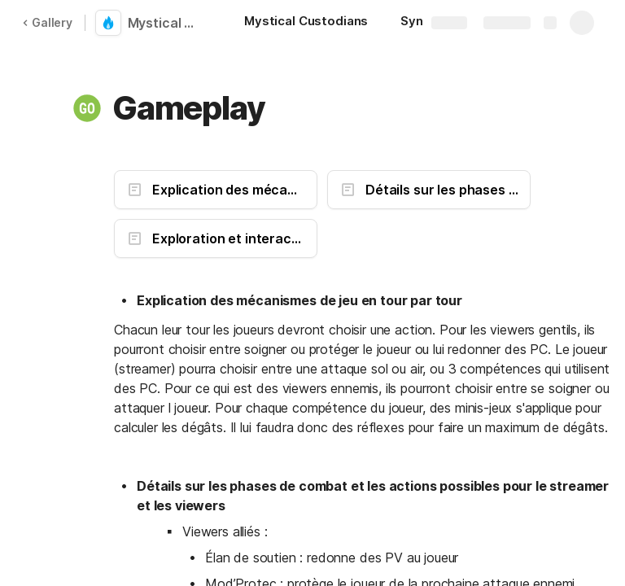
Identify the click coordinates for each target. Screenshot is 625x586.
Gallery (47, 22)
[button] (87, 108)
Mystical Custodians (165, 23)
